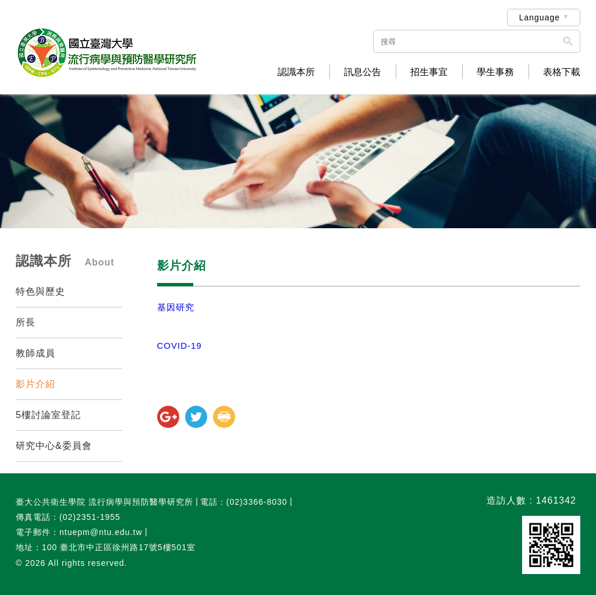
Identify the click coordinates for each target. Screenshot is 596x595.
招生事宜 (429, 72)
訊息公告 (362, 72)
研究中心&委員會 (54, 446)
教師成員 (35, 353)
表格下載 (561, 72)
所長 (26, 322)
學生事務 (495, 72)
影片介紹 (35, 384)
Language (539, 17)
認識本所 (296, 72)
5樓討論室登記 (48, 415)
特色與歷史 (40, 291)
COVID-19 (179, 345)
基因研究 (175, 307)
